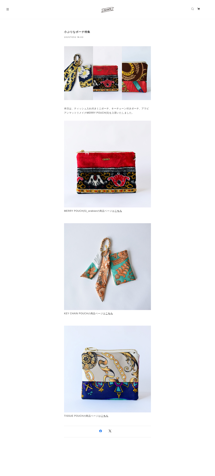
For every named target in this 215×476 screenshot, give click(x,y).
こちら (118, 211)
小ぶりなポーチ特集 (77, 31)
